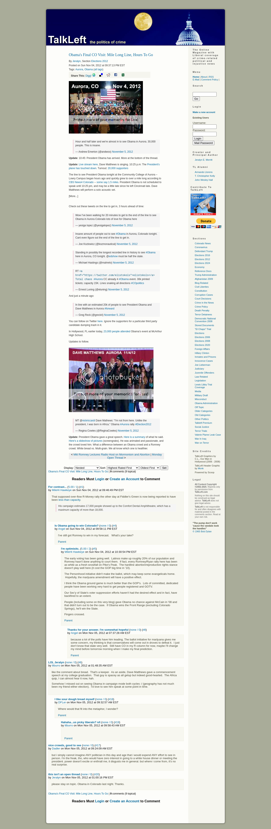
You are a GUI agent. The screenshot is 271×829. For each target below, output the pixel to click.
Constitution (201, 291)
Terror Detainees (203, 314)
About (204, 77)
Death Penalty (202, 310)
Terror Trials (201, 431)
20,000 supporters (118, 168)
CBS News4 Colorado (81, 182)
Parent (62, 541)
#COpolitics (137, 282)
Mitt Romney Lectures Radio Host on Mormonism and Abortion (111, 453)
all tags (98, 69)
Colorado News (203, 243)
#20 (96, 773)
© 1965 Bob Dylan (202, 531)
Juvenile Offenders (204, 372)
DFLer (62, 701)
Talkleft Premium (203, 423)
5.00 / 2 (85, 548)
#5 (94, 548)
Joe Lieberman (202, 365)
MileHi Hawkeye (62, 489)
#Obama (121, 233)
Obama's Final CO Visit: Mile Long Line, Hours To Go (78, 470)
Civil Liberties (202, 287)
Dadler (56, 747)
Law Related (201, 376)
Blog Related (201, 283)
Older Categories (203, 411)
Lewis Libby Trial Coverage (203, 386)
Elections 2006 (202, 337)
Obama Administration (206, 403)
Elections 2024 (202, 263)
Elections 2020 (202, 345)
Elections (199, 333)
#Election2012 (143, 423)
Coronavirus (201, 247)
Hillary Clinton (202, 353)
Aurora (79, 69)
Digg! (88, 75)
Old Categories (202, 415)
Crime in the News (204, 302)
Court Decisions (203, 298)
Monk (201, 468)
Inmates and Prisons (205, 357)
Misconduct (201, 399)
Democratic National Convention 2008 (205, 320)
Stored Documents (204, 325)
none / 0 (105, 525)
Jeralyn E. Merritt (203, 160)
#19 (117, 721)
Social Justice (202, 427)
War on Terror (202, 442)
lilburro (56, 664)
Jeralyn (76, 61)
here (99, 320)
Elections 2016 (202, 255)
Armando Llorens (204, 172)
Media (198, 391)
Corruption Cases (204, 295)
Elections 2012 (99, 61)
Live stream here (88, 164)
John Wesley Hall (204, 180)
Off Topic (199, 407)
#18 (111, 698)
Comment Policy (209, 79)
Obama (88, 69)
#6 (79, 661)
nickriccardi (88, 419)
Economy (200, 267)
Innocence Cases (204, 361)
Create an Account (125, 478)
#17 (97, 744)
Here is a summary (134, 436)
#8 (144, 629)
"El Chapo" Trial (203, 329)
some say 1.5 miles (107, 182)
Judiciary (199, 368)
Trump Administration (206, 275)
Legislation (200, 380)
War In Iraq (200, 438)
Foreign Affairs (202, 349)
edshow (113, 256)
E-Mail (196, 79)
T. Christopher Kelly (205, 176)
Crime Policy (201, 306)
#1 (81, 486)
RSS (211, 77)
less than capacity (69, 499)
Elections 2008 (202, 341)
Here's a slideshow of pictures (85, 440)
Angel (61, 528)
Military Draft (201, 395)
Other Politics (202, 419)
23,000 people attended (117, 330)
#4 (114, 525)
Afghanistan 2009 (204, 279)
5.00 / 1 (72, 486)
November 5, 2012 (122, 151)
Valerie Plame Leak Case (208, 434)
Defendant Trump (204, 251)
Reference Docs (203, 271)
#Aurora (98, 278)
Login (99, 478)
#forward (109, 307)
